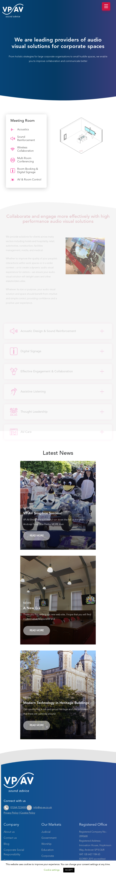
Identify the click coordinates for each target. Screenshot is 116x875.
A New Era (31, 608)
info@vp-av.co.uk (39, 807)
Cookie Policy (27, 813)
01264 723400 (15, 807)
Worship (46, 844)
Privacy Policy (11, 813)
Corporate (47, 856)
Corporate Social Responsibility (14, 852)
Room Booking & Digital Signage (24, 171)
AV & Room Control (25, 179)
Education (47, 850)
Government (48, 838)
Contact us (10, 838)
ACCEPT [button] (69, 870)
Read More (37, 536)
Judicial (45, 832)
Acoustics (19, 129)
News (27, 508)
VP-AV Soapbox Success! (42, 513)
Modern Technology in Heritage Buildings (56, 703)
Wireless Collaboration (22, 149)
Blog (6, 844)
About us (9, 832)
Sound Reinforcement (22, 139)
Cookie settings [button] (52, 870)
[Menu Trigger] (106, 6)
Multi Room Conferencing (22, 160)
